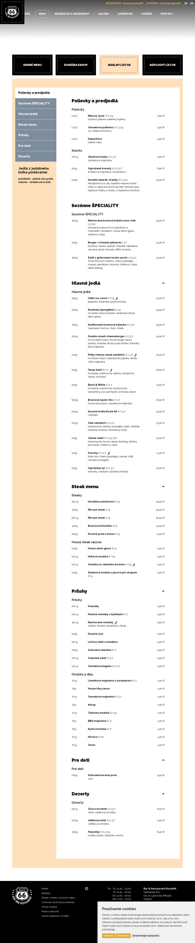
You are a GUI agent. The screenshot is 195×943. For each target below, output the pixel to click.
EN (191, 3)
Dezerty (24, 156)
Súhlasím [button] (109, 935)
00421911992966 (170, 3)
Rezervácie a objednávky (72, 13)
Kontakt (167, 13)
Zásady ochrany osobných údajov (58, 897)
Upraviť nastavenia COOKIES (55, 916)
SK (185, 3)
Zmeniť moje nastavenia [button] (145, 935)
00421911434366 (132, 3)
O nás (26, 13)
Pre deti (24, 146)
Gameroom (125, 13)
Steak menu (27, 124)
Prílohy (23, 135)
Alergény (45, 893)
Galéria (103, 13)
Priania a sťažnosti (50, 911)
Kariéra (147, 13)
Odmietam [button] (123, 935)
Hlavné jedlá (28, 114)
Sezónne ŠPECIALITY (34, 103)
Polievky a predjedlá (34, 93)
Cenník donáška (49, 907)
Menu (42, 13)
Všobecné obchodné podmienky (57, 902)
